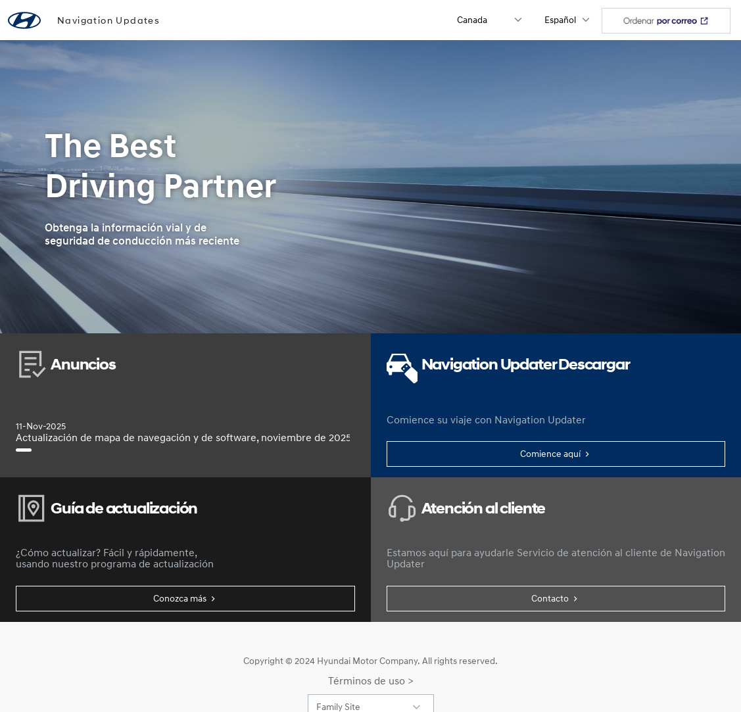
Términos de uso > (371, 680)
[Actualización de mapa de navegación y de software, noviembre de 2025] (24, 450)
